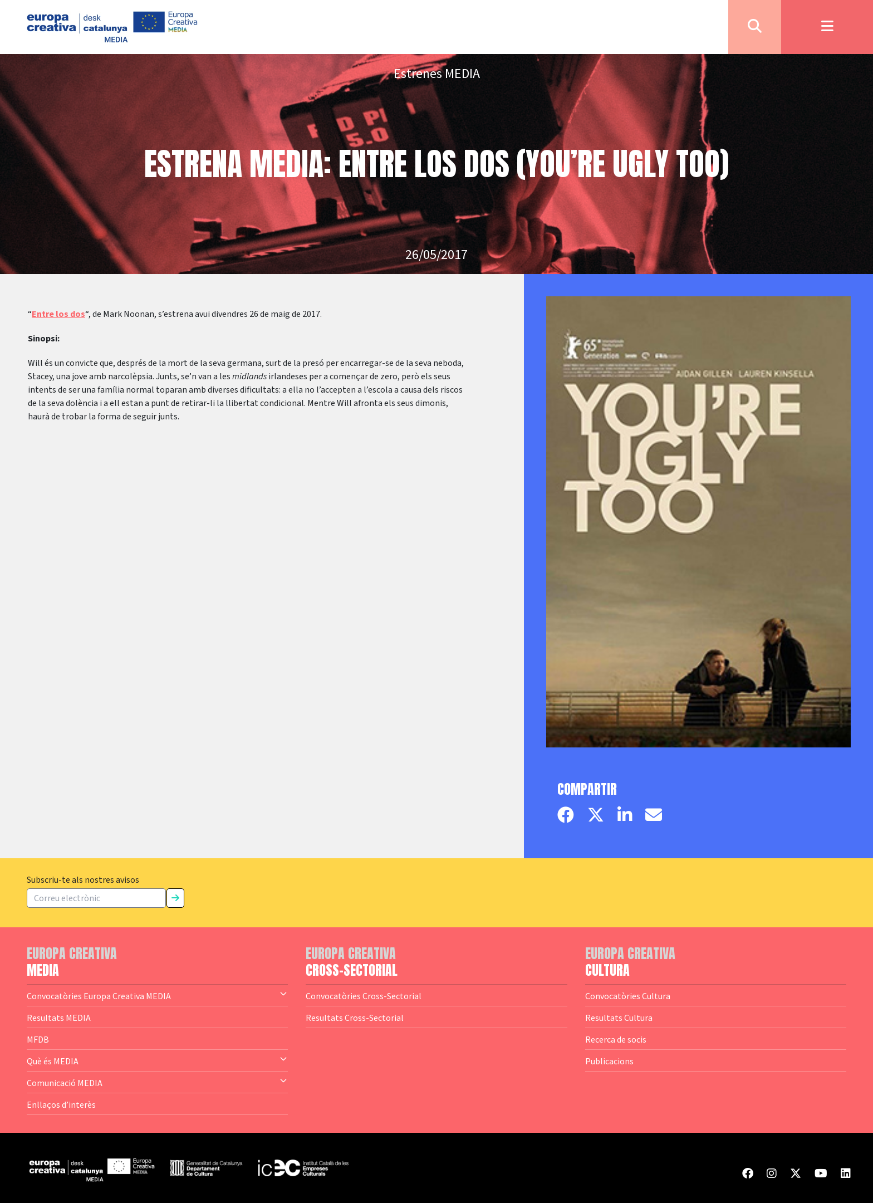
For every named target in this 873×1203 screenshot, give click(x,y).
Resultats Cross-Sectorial (355, 1017)
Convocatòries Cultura (627, 995)
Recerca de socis (615, 1039)
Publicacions (609, 1061)
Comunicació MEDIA (157, 1082)
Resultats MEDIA (59, 1017)
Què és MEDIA (157, 1060)
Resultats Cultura (619, 1017)
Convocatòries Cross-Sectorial (363, 995)
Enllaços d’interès (61, 1104)
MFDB (38, 1039)
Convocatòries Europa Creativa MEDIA (157, 995)
